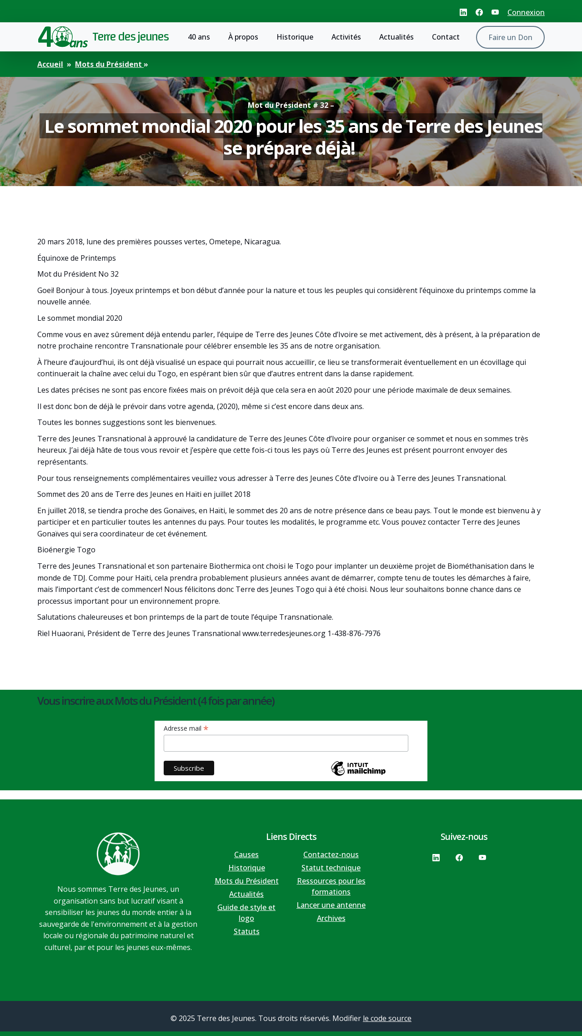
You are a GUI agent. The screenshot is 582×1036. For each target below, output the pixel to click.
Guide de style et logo (246, 912)
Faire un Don (510, 37)
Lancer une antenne (331, 905)
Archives (331, 918)
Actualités (396, 37)
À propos (243, 37)
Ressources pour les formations (331, 886)
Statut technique (331, 868)
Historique (294, 37)
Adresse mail (186, 728)
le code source (387, 1018)
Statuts (247, 931)
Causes (246, 854)
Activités (346, 37)
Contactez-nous (331, 854)
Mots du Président (109, 64)
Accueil (50, 64)
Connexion (526, 12)
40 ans (199, 37)
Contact (446, 37)
